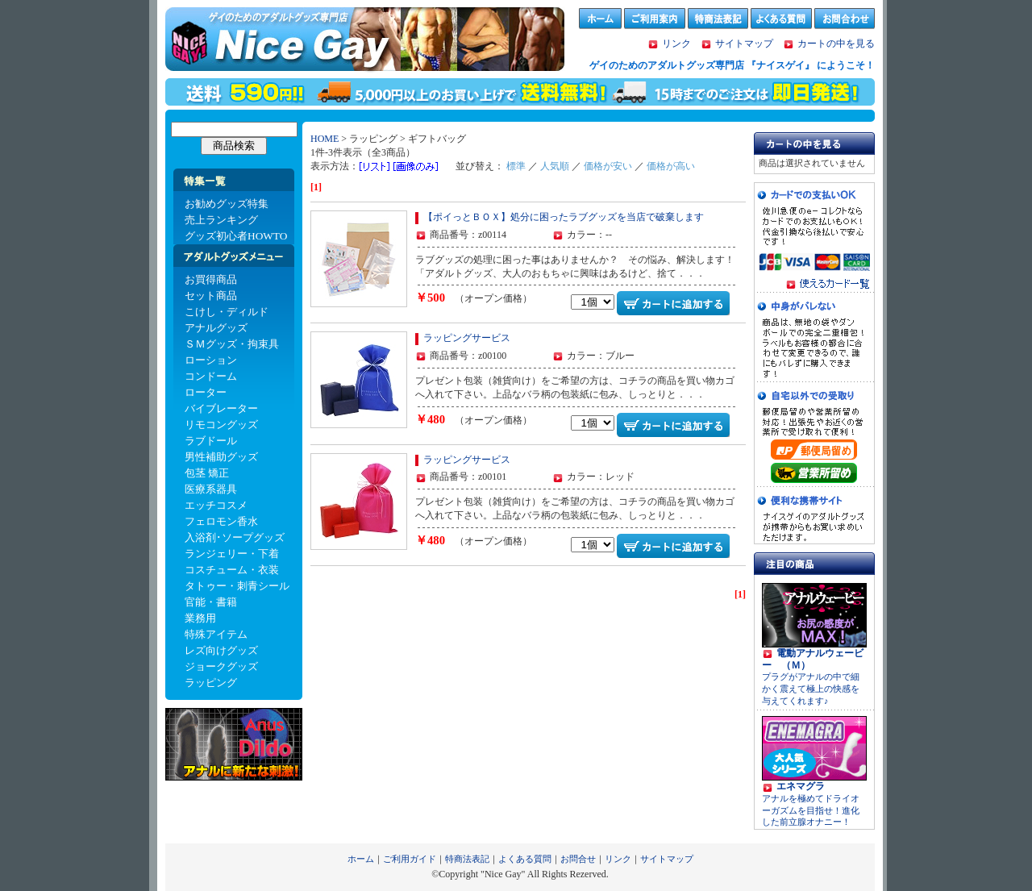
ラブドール (211, 441)
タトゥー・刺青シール (237, 586)
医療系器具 (211, 489)
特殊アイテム (216, 634)
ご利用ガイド (409, 859)
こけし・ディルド (226, 312)
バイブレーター (221, 408)
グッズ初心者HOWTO (236, 236)
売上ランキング (221, 220)
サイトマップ (744, 43)
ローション (211, 360)
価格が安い (608, 166)
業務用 (200, 618)
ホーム (360, 859)
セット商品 (211, 295)
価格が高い (671, 166)
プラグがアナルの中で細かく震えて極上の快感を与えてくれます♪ (812, 677)
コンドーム (211, 376)
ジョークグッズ (221, 666)
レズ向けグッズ (221, 650)
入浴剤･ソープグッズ (235, 537)
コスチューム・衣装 (232, 570)
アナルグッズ (216, 328)
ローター (206, 392)
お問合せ (578, 859)
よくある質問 (524, 859)
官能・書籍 (211, 602)
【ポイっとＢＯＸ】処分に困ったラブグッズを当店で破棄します (563, 217)
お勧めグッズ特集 (226, 204)
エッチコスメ (216, 505)
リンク (676, 43)
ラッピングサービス (466, 337)
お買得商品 (211, 279)
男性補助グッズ (221, 457)
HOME (324, 138)
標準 (516, 166)
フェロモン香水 (221, 521)
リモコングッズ (221, 424)
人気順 (554, 166)
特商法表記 (467, 859)
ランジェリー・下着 (232, 554)
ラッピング (211, 683)
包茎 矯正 (207, 473)
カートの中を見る (829, 43)
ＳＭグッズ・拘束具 (232, 344)
